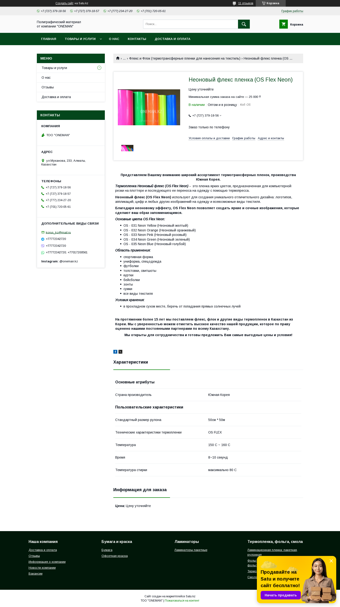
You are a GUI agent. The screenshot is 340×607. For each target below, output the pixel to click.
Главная (48, 39)
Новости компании (42, 567)
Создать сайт (64, 3)
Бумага (107, 550)
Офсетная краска (115, 556)
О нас (114, 39)
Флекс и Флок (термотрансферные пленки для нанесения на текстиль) (184, 58)
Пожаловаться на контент (182, 600)
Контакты (137, 39)
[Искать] (244, 24)
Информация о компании (47, 562)
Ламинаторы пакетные (190, 550)
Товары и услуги (80, 39)
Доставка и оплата (172, 39)
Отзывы (48, 87)
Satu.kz (191, 596)
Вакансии (35, 573)
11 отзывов (245, 3)
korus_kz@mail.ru (58, 232)
